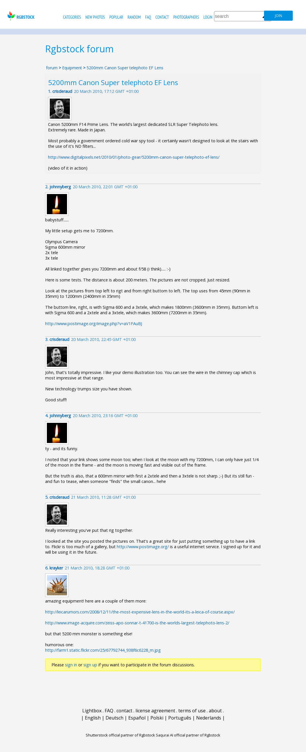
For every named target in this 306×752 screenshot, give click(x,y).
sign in (71, 664)
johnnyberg (60, 186)
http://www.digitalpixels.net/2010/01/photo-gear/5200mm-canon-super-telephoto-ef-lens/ (133, 157)
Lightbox (92, 710)
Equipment (72, 67)
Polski (156, 718)
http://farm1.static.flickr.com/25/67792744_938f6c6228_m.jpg (103, 650)
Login (207, 17)
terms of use (192, 710)
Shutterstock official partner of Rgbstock (120, 735)
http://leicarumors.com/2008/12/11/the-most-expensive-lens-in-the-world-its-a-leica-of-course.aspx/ (140, 612)
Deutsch (114, 718)
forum (52, 67)
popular (116, 17)
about (215, 710)
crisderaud (62, 91)
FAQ (148, 17)
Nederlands (208, 718)
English (93, 718)
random (134, 17)
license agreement (155, 710)
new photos (95, 17)
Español (137, 718)
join (278, 15)
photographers (186, 17)
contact (162, 17)
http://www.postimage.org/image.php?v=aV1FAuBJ (93, 323)
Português (179, 718)
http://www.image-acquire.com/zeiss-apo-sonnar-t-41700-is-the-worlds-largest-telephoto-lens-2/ (137, 623)
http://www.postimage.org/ (143, 546)
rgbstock (20, 16)
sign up (90, 664)
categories (72, 17)
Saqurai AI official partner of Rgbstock (188, 735)
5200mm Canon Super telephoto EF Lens (125, 67)
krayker (56, 568)
